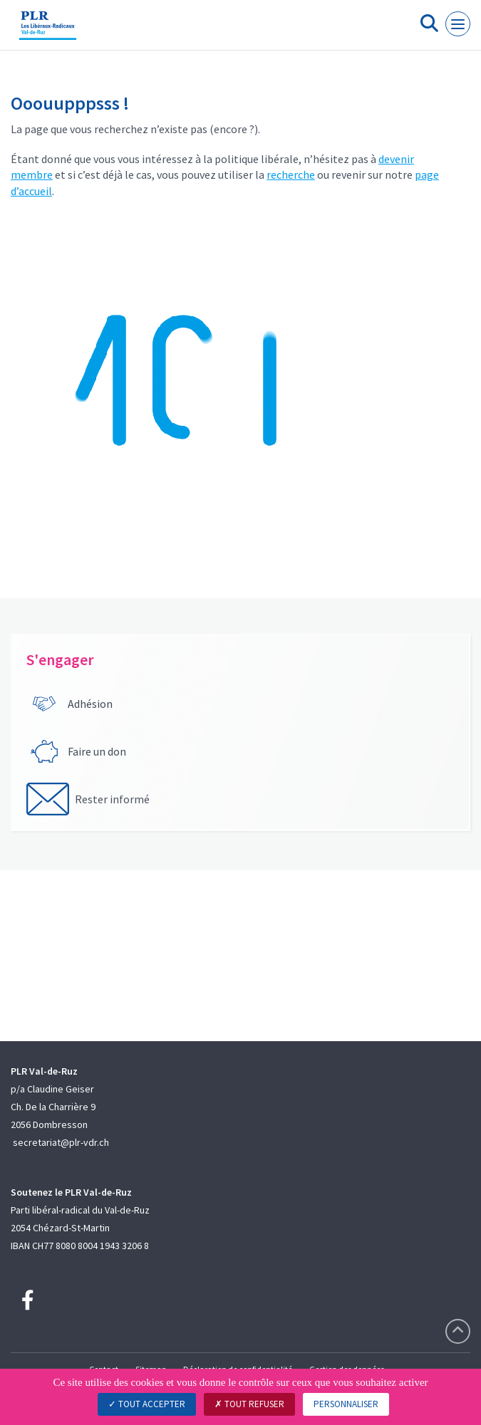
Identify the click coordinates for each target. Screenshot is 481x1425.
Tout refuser (249, 1404)
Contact (103, 1369)
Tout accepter (146, 1404)
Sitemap (150, 1369)
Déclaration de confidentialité (237, 1369)
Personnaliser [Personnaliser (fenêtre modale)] (346, 1404)
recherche (291, 174)
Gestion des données (346, 1369)
